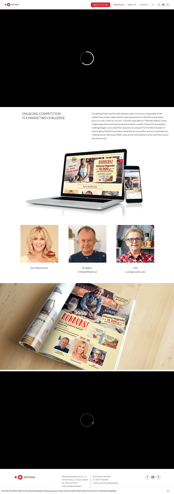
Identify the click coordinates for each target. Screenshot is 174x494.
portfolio (119, 5)
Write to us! (100, 4)
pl (153, 5)
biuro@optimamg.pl (74, 486)
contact (144, 5)
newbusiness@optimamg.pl (108, 483)
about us (131, 5)
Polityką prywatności (51, 491)
